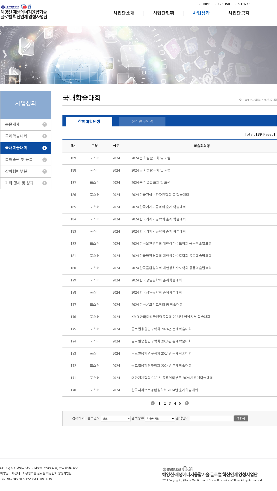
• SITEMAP (242, 4)
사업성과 (201, 13)
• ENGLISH (222, 4)
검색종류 (137, 418)
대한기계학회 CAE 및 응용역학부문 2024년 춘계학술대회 (172, 378)
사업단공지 (239, 13)
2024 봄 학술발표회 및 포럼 (151, 158)
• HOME (204, 4)
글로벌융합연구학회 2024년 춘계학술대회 (161, 329)
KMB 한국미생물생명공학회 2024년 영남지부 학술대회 (170, 317)
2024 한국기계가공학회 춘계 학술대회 (158, 207)
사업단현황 (163, 13)
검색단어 (182, 418)
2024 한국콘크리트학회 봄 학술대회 (157, 305)
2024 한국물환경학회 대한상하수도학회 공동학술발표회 (171, 244)
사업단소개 (124, 13)
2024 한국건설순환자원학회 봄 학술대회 (160, 195)
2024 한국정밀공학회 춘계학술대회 (156, 280)
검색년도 (93, 418)
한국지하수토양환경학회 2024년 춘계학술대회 (164, 390)
